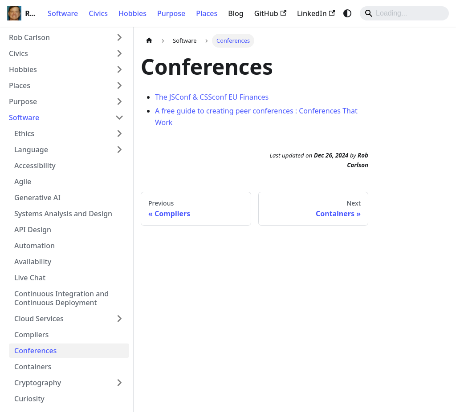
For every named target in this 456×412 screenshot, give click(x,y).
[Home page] (149, 41)
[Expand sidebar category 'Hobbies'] (119, 69)
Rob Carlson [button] (29, 37)
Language (31, 149)
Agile (22, 181)
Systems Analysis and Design (63, 213)
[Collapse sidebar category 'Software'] (119, 117)
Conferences (35, 350)
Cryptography (37, 383)
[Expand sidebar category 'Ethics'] (119, 133)
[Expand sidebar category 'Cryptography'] (119, 383)
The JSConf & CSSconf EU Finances (212, 97)
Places (206, 13)
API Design (32, 229)
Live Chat (29, 278)
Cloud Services (39, 318)
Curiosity (29, 399)
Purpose (171, 13)
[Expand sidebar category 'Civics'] (119, 53)
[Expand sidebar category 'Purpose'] (119, 101)
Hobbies (132, 13)
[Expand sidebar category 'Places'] (119, 85)
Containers (32, 367)
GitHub (270, 13)
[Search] (404, 13)
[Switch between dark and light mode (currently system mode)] (347, 13)
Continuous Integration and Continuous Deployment (61, 298)
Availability (32, 262)
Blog (235, 13)
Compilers (31, 334)
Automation (34, 245)
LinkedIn (316, 13)
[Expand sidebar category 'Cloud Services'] (119, 318)
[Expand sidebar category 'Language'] (119, 149)
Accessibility (35, 165)
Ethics (24, 133)
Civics (98, 13)
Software (63, 13)
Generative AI (37, 197)
